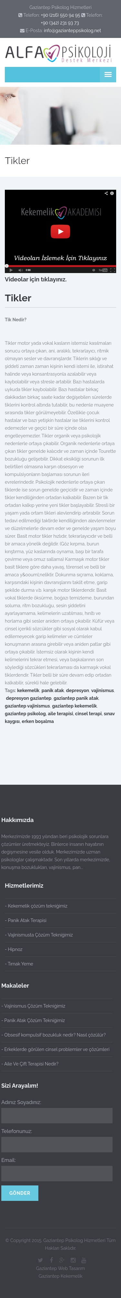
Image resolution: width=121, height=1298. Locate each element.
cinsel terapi (88, 713)
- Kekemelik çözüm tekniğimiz (36, 906)
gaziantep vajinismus (27, 705)
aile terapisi (60, 713)
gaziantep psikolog (25, 713)
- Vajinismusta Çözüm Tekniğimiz (39, 934)
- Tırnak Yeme (19, 963)
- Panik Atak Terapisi (25, 920)
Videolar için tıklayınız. (36, 279)
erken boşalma (38, 721)
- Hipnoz (14, 949)
